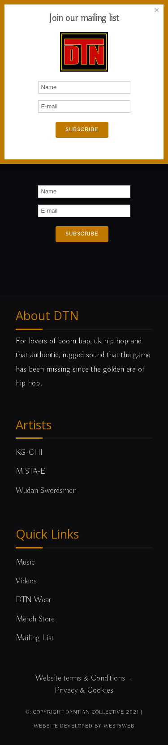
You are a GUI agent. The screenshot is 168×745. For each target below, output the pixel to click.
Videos (26, 581)
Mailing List (35, 638)
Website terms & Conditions (80, 678)
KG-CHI (29, 453)
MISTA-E (31, 471)
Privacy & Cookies (84, 690)
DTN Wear (33, 600)
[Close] (157, 10)
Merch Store (35, 619)
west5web (119, 726)
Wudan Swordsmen (46, 491)
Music (25, 562)
